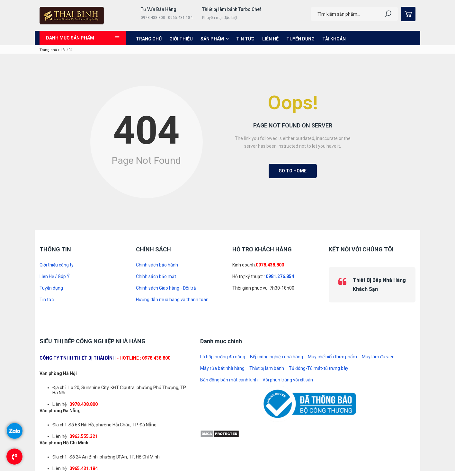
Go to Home (293, 170)
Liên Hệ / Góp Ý (55, 276)
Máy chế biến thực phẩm (332, 356)
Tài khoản (334, 38)
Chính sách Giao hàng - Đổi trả (166, 288)
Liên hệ (270, 38)
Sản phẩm (212, 38)
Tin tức (245, 38)
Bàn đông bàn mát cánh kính (229, 379)
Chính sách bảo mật (156, 276)
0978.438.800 (270, 264)
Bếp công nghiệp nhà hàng (276, 356)
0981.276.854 (280, 276)
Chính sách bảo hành (157, 264)
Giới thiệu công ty (57, 264)
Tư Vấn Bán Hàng (158, 9)
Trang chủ (149, 38)
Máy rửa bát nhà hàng (222, 368)
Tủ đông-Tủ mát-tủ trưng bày (318, 368)
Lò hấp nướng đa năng (222, 356)
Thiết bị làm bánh (266, 368)
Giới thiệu (181, 38)
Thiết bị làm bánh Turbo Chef (231, 9)
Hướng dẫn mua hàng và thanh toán (172, 299)
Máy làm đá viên (378, 356)
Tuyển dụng (300, 38)
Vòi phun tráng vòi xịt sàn (288, 379)
